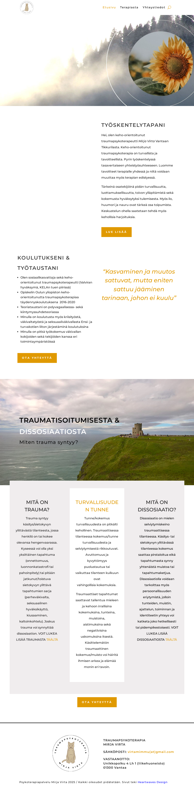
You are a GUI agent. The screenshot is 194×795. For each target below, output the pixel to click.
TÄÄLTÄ (52, 640)
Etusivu (109, 7)
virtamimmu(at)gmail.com (151, 752)
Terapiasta (129, 7)
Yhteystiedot (154, 7)
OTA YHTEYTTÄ (37, 357)
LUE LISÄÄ (116, 232)
